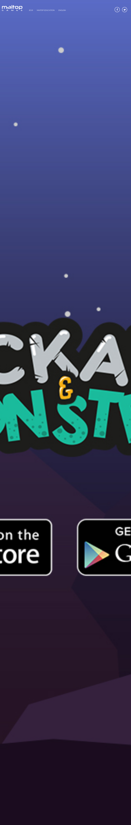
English (62, 10)
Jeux (31, 10)
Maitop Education (46, 10)
